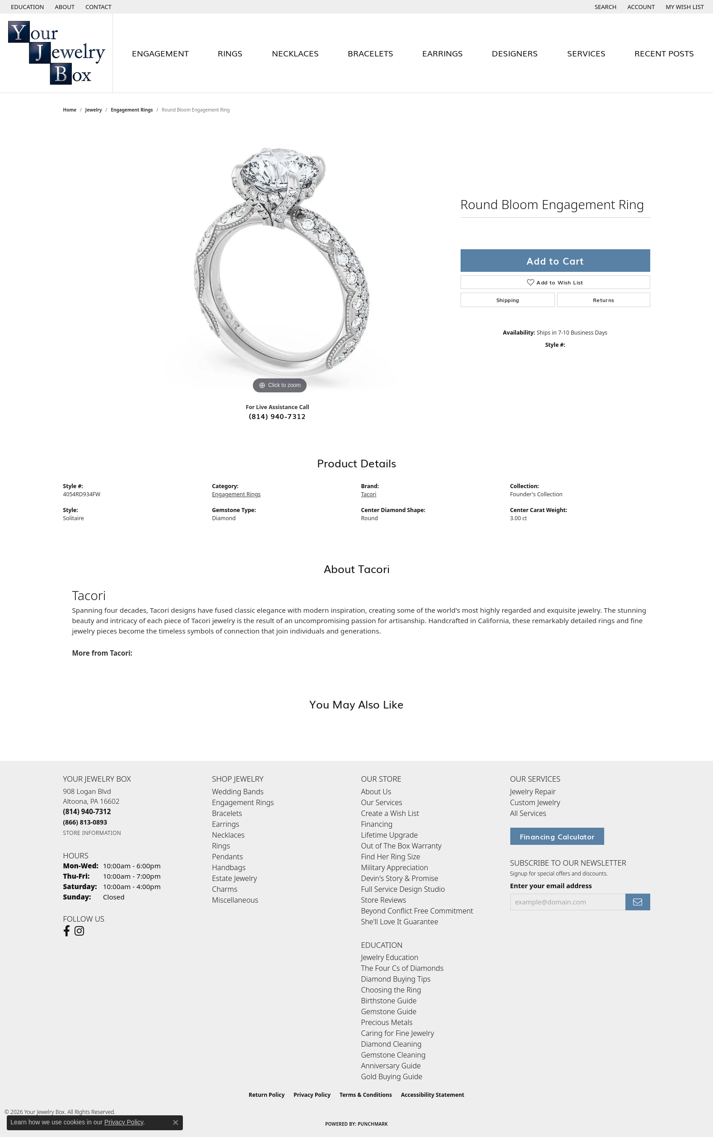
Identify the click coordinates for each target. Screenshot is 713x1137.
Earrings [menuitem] (225, 824)
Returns (604, 300)
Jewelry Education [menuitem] (390, 957)
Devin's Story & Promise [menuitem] (399, 878)
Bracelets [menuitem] (227, 813)
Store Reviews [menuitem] (383, 900)
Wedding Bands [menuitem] (238, 792)
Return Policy (267, 1095)
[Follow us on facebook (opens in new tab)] (66, 931)
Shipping (507, 300)
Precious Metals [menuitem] (387, 1022)
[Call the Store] (87, 811)
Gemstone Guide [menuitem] (389, 1011)
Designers (515, 53)
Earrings (442, 53)
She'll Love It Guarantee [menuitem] (399, 922)
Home (70, 110)
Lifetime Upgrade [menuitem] (389, 835)
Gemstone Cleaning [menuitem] (393, 1055)
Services (586, 53)
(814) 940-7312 (277, 415)
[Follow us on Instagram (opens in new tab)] (79, 931)
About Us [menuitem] (376, 792)
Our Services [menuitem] (381, 802)
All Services (528, 813)
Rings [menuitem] (221, 846)
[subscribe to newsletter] (637, 902)
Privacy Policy (312, 1095)
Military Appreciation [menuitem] (395, 867)
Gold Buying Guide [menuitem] (392, 1076)
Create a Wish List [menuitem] (390, 813)
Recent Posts (664, 53)
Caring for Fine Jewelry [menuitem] (397, 1033)
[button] (26, 7)
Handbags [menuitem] (229, 867)
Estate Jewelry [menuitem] (234, 878)
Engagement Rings (132, 110)
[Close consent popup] (175, 1122)
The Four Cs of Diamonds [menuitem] (402, 968)
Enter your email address (551, 885)
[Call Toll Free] (85, 822)
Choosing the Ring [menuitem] (391, 990)
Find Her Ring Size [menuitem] (390, 857)
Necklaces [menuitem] (228, 835)
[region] (279, 260)
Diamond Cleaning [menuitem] (391, 1044)
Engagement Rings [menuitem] (243, 802)
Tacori (369, 494)
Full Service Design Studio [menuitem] (403, 889)
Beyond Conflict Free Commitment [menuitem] (417, 911)
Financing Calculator (557, 836)
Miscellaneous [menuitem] (235, 900)
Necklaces (295, 53)
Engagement (160, 53)
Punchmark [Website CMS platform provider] (373, 1124)
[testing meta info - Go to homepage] (56, 53)
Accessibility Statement (432, 1095)
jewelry (93, 110)
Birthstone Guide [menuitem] (389, 1001)
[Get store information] (92, 833)
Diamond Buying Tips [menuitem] (396, 979)
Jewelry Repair (533, 792)
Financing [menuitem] (377, 824)
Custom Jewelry (535, 802)
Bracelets (370, 53)
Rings (230, 53)
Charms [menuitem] (225, 889)
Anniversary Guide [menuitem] (391, 1066)
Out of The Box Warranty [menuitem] (401, 846)
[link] (64, 7)
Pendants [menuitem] (227, 857)
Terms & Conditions (366, 1095)
